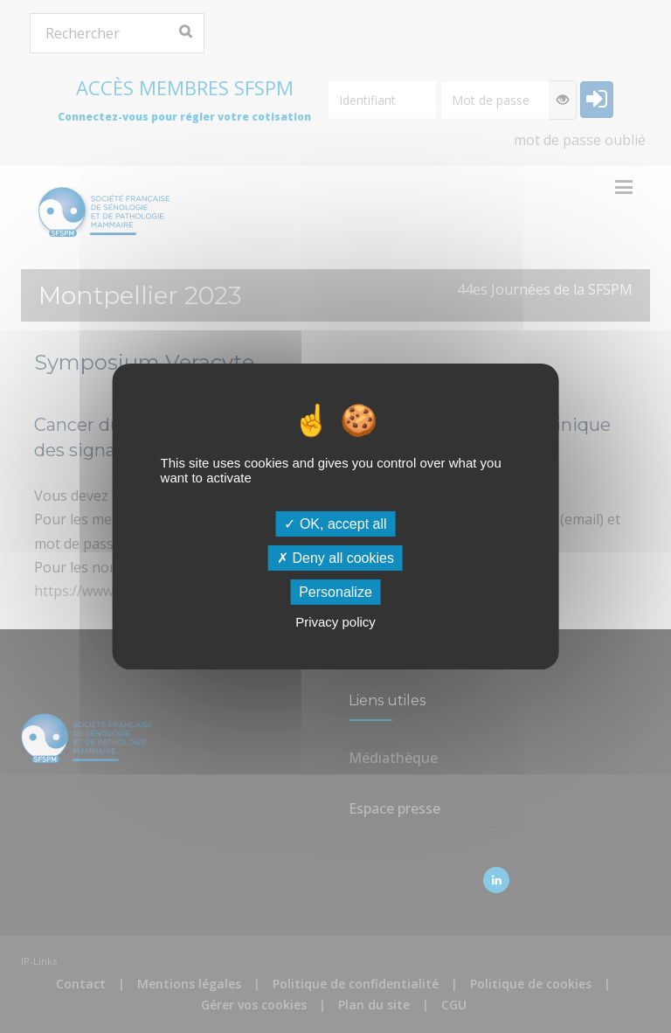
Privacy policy (335, 621)
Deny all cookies (335, 558)
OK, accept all (335, 523)
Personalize (335, 592)
